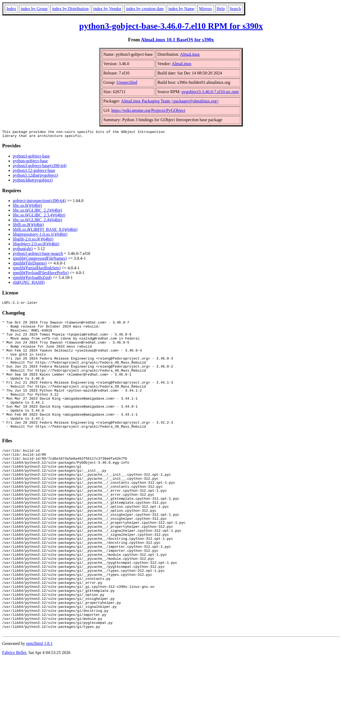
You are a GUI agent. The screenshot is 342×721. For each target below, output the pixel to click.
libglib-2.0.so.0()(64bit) (33, 240)
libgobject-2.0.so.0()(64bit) (36, 245)
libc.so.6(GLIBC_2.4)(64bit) (37, 221)
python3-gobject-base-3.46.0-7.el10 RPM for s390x (171, 26)
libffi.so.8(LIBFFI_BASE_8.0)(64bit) (45, 231)
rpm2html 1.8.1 (39, 705)
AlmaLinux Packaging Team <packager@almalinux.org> (170, 101)
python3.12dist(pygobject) (35, 177)
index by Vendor (107, 8)
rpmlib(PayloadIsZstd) (32, 279)
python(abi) (23, 250)
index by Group (34, 8)
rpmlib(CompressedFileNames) (40, 260)
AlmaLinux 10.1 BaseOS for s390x (177, 39)
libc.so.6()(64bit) (27, 207)
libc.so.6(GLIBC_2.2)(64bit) (37, 212)
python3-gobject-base (31, 157)
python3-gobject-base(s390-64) (40, 167)
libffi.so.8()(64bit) (28, 226)
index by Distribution (70, 8)
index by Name (181, 8)
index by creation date (145, 8)
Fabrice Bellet (14, 714)
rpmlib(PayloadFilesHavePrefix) (41, 274)
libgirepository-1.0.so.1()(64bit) (40, 236)
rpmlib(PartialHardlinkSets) (37, 269)
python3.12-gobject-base (34, 172)
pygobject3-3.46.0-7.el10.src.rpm (210, 91)
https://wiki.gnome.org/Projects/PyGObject (148, 110)
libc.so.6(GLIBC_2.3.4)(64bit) (39, 216)
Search (235, 8)
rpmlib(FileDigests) (29, 264)
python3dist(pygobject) (33, 181)
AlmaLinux (190, 54)
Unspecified (126, 82)
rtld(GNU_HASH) (29, 284)
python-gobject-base (30, 162)
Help (221, 8)
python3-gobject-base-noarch (38, 255)
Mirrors (205, 8)
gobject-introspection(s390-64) (39, 202)
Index (11, 8)
